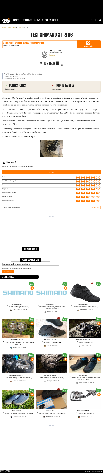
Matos (16, 20)
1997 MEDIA (6, 471)
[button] (95, 20)
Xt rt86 (26, 27)
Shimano (20, 27)
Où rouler (46, 20)
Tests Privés (26, 20)
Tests (9, 27)
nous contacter (97, 471)
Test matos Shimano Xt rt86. (17, 43)
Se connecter (8, 271)
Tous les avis (95, 207)
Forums (36, 20)
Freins (14, 27)
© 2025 (87, 471)
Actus (55, 20)
